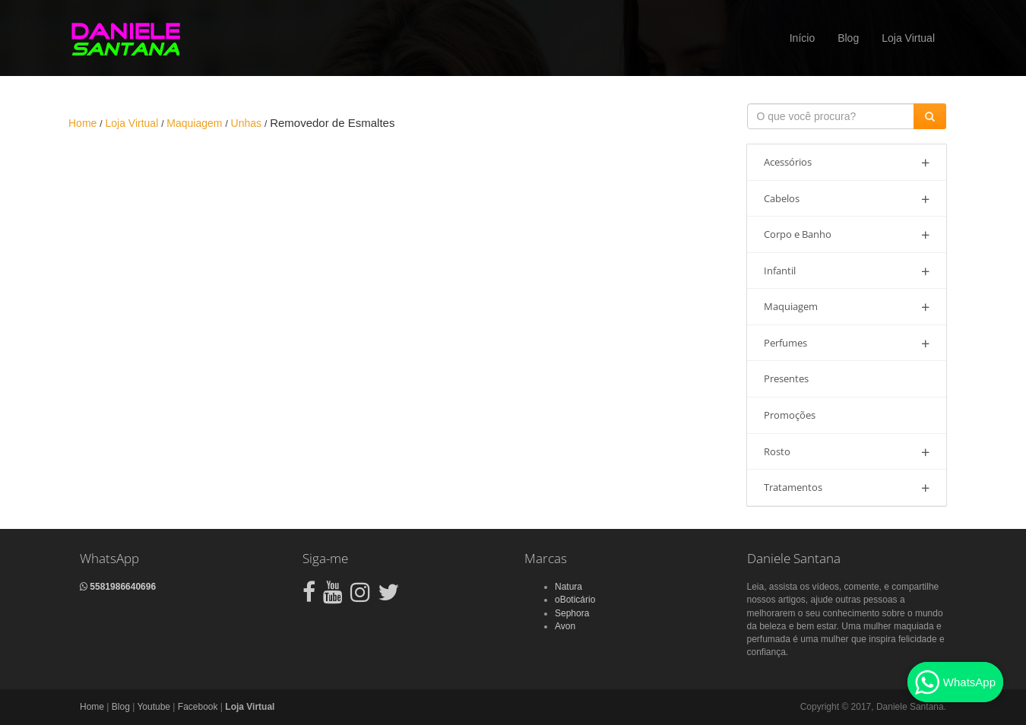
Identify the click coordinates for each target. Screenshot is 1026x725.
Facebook (198, 706)
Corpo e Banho (847, 234)
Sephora (572, 613)
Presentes (786, 378)
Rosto (847, 452)
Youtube (153, 706)
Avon (565, 626)
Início (802, 38)
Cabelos (847, 198)
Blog (848, 38)
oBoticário (575, 599)
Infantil (847, 271)
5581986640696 (118, 586)
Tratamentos (847, 487)
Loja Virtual (908, 38)
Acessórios (847, 162)
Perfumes (847, 343)
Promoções (789, 415)
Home (92, 706)
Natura (568, 586)
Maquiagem (847, 306)
